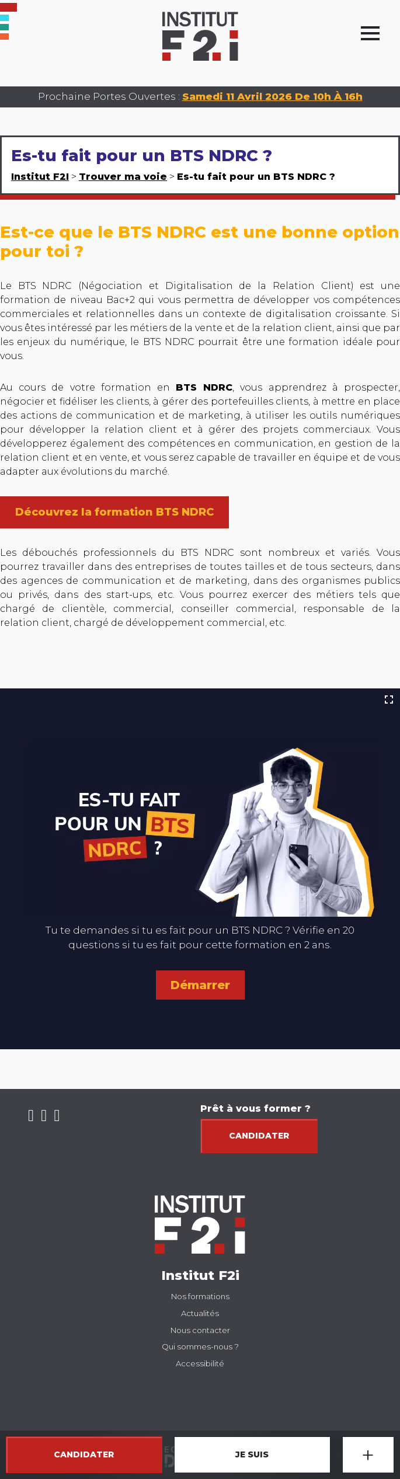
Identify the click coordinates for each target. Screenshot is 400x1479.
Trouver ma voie (123, 176)
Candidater (259, 1135)
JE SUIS (252, 1454)
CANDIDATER (84, 1454)
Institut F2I (40, 176)
